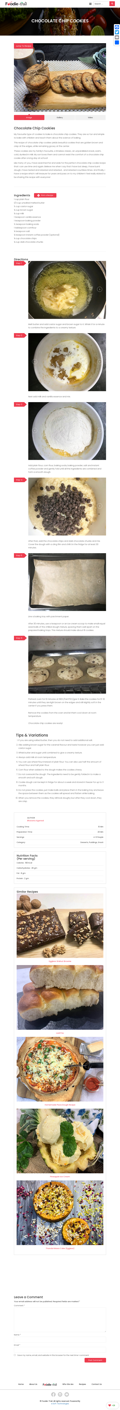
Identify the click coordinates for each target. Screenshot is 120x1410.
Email (17, 1345)
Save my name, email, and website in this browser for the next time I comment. (53, 1355)
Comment (19, 1305)
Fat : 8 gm (21, 873)
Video (90, 117)
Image (29, 117)
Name (17, 1335)
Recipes (82, 1384)
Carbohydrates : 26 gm (27, 868)
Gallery (60, 117)
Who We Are (67, 1384)
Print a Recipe (45, 195)
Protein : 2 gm (23, 878)
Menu (90, 4)
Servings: (60, 837)
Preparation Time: (60, 832)
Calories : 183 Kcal (24, 863)
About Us (33, 1384)
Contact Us (97, 1384)
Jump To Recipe (23, 46)
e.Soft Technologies (60, 1403)
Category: (60, 842)
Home (21, 1384)
